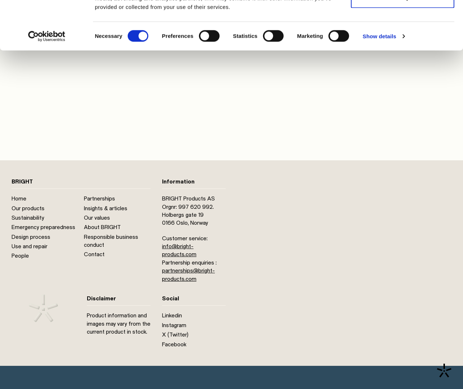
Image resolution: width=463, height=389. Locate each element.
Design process (31, 237)
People (20, 255)
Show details (379, 82)
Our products (28, 208)
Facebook (174, 344)
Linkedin (172, 315)
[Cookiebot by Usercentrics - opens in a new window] (46, 81)
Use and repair (29, 246)
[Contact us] (444, 370)
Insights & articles (105, 208)
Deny (402, 43)
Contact (94, 254)
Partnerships (99, 198)
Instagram (174, 325)
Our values (97, 217)
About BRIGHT (102, 227)
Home (19, 198)
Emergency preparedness (43, 227)
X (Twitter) (175, 334)
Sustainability (28, 217)
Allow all (403, 19)
